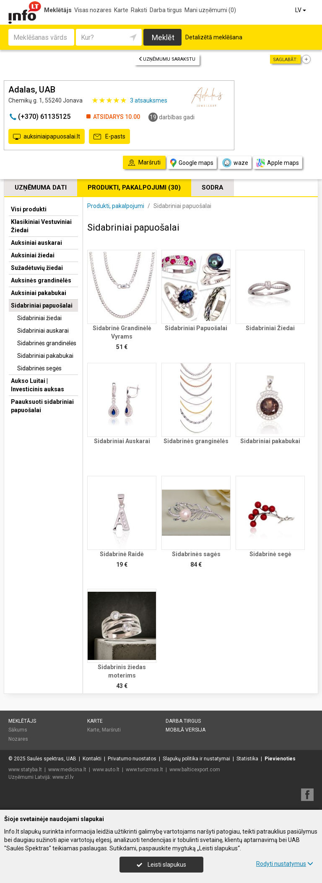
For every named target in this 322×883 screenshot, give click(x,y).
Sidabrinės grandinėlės (46, 343)
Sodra (212, 187)
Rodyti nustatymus (284, 863)
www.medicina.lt (67, 770)
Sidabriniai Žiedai (270, 328)
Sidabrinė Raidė (122, 554)
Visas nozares (93, 10)
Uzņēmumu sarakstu (166, 59)
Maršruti (111, 730)
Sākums (17, 730)
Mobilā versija (185, 730)
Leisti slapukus (161, 864)
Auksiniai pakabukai (38, 293)
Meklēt (163, 37)
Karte (121, 10)
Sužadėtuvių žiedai (37, 267)
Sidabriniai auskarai (43, 330)
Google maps (191, 163)
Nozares (18, 739)
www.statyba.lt (25, 770)
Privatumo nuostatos (132, 759)
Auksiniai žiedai (33, 255)
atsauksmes (148, 100)
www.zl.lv (63, 777)
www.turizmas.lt (144, 770)
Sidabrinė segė (270, 554)
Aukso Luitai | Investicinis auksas (37, 385)
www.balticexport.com (194, 770)
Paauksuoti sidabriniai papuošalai (42, 405)
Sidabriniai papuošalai (42, 305)
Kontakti (92, 759)
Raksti (139, 10)
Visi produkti (29, 209)
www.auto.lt (106, 770)
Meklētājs (58, 10)
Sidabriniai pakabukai (45, 355)
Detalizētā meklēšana (213, 37)
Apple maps (277, 163)
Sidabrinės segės (39, 368)
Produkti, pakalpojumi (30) (134, 187)
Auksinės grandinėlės (41, 280)
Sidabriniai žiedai (39, 318)
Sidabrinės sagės (196, 554)
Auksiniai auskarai (36, 242)
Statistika (247, 759)
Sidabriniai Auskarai (122, 441)
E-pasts (109, 137)
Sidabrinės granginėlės (196, 441)
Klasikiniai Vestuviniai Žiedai (41, 226)
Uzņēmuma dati (41, 187)
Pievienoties (280, 759)
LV (301, 10)
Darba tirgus (166, 10)
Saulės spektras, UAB (51, 759)
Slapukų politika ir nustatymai (196, 759)
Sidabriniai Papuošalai (196, 328)
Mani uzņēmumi (210, 10)
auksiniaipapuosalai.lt (46, 137)
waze (234, 162)
